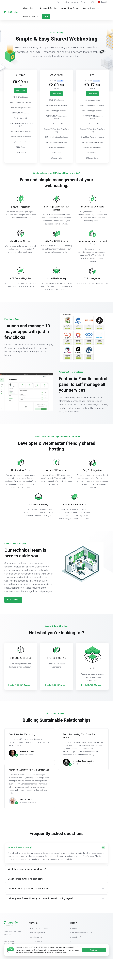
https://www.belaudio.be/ (81, 754)
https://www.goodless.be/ (28, 792)
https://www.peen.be (26, 745)
